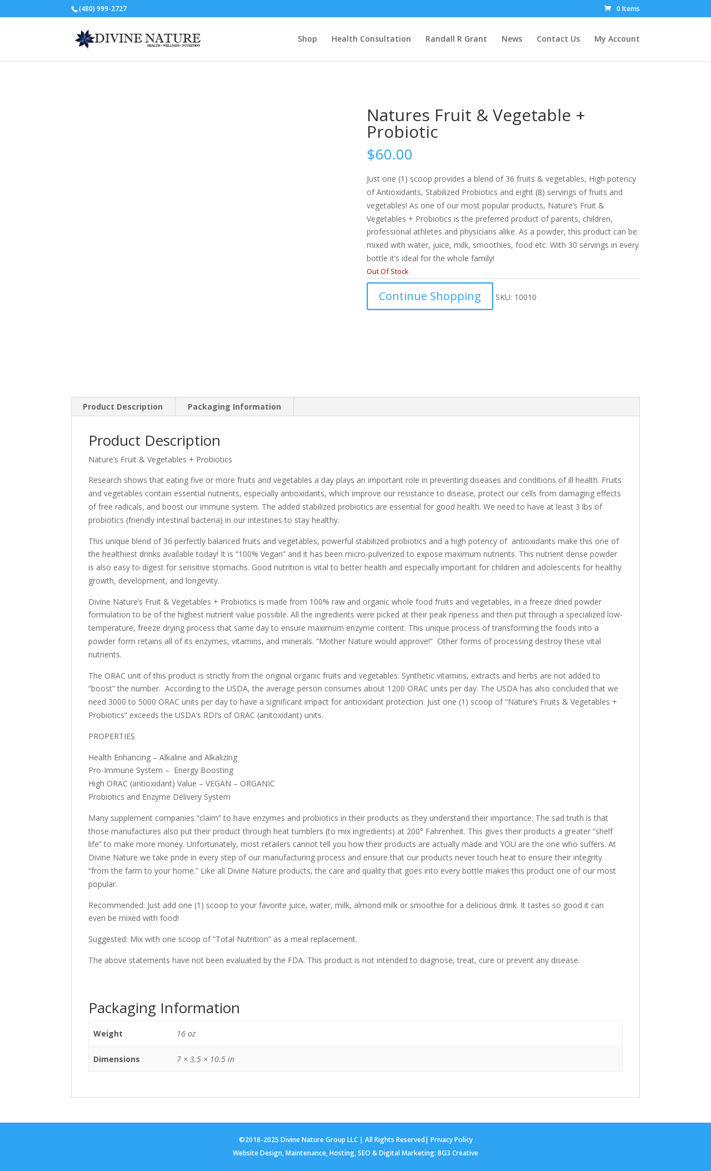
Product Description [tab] (123, 406)
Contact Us (558, 39)
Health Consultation (371, 39)
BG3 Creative (458, 1153)
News (512, 39)
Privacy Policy (451, 1139)
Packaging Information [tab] (234, 406)
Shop (307, 39)
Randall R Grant (456, 39)
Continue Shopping (430, 295)
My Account (617, 39)
